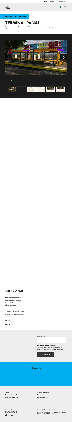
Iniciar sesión (62, 1)
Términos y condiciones (43, 392)
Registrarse (53, 1)
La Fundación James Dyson (12, 395)
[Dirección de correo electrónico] (51, 340)
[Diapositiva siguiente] (63, 57)
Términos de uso (41, 395)
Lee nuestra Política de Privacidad (46, 345)
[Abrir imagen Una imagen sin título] (31, 89)
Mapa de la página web (11, 398)
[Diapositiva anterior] (8, 57)
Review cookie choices (43, 398)
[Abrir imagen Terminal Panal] (11, 89)
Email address (41, 336)
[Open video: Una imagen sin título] (21, 89)
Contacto (44, 1)
